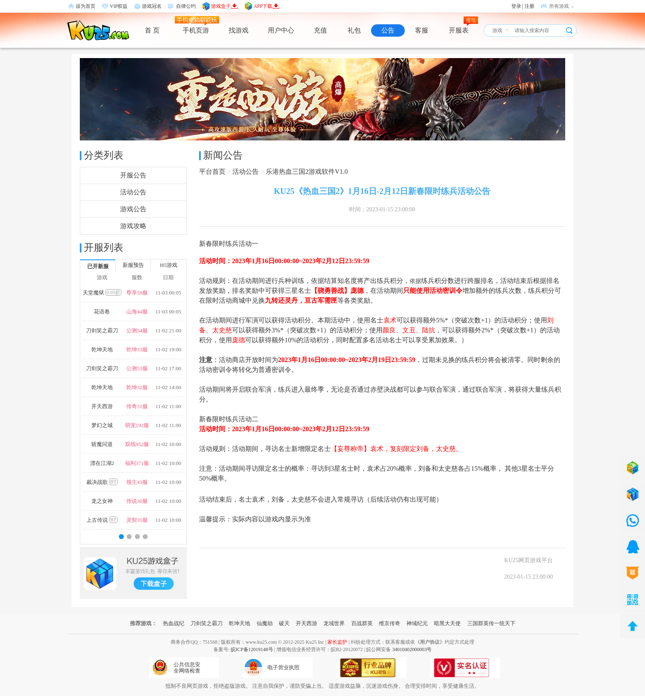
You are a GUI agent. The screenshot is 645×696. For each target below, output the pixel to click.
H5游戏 (168, 265)
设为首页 (85, 6)
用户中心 (281, 30)
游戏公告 (133, 209)
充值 (320, 30)
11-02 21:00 (168, 330)
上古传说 (102, 519)
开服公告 (133, 175)
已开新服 (98, 266)
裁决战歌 (102, 482)
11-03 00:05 (168, 293)
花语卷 (102, 311)
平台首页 (212, 171)
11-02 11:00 (168, 406)
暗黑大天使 (447, 623)
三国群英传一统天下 (491, 623)
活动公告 (133, 192)
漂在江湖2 (102, 463)
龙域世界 (334, 623)
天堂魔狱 (102, 292)
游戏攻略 (133, 225)
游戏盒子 (224, 6)
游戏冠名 (152, 6)
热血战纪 (173, 623)
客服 (421, 30)
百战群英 (362, 623)
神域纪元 (417, 623)
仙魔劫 (265, 623)
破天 (284, 623)
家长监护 (337, 642)
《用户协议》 (430, 642)
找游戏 (238, 30)
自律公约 (186, 6)
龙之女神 (102, 501)
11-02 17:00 (168, 368)
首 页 (152, 30)
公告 (387, 30)
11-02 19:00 (168, 349)
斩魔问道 (102, 444)
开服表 (459, 30)
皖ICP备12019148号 (252, 649)
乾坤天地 (102, 349)
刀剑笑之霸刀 (102, 330)
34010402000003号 (412, 649)
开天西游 (102, 406)
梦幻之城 (102, 425)
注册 (529, 6)
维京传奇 (389, 623)
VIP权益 (119, 6)
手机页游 (196, 30)
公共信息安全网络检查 (187, 667)
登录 (516, 6)
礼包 (354, 30)
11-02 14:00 (168, 387)
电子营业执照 (283, 667)
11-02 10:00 (168, 444)
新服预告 (133, 265)
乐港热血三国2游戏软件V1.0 (307, 171)
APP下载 (266, 6)
